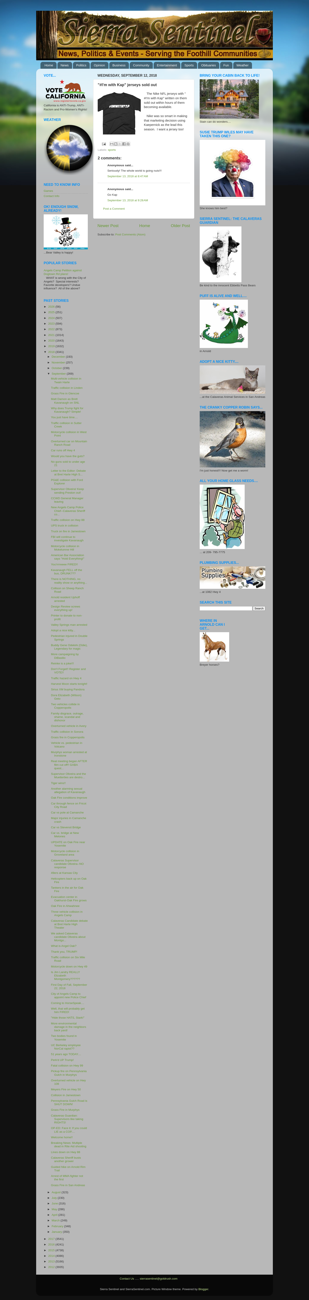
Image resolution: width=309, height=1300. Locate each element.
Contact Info (51, 196)
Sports (189, 65)
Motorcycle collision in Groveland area (65, 853)
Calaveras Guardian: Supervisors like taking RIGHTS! (67, 1119)
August (57, 1192)
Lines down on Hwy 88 (65, 1152)
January (57, 1231)
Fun (226, 65)
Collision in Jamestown (65, 1095)
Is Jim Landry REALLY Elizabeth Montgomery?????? (65, 975)
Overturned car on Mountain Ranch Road (69, 443)
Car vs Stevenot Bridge (66, 827)
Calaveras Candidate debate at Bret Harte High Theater (69, 924)
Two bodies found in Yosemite (64, 1037)
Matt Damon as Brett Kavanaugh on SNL (65, 400)
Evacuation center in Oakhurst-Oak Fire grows (69, 898)
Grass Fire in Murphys (65, 1109)
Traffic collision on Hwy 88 (68, 520)
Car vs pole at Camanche (67, 812)
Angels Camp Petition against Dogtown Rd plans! (63, 272)
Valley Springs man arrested (69, 624)
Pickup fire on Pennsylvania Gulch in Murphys (69, 1073)
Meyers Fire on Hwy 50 (66, 1089)
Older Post (180, 225)
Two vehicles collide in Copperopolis (65, 706)
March (56, 1220)
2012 (52, 1267)
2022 (52, 329)
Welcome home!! (62, 1137)
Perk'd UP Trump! (62, 1060)
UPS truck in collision (64, 525)
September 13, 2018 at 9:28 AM (127, 200)
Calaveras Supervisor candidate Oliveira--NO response (67, 864)
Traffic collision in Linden (67, 387)
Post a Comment (114, 208)
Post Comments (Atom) (130, 234)
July (55, 1197)
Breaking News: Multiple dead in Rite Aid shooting (68, 1144)
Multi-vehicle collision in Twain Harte (66, 380)
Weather (242, 65)
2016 (52, 1244)
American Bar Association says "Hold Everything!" (67, 557)
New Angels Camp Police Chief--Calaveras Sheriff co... (68, 511)
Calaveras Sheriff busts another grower (66, 1159)
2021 (52, 335)
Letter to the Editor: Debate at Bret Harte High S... (68, 472)
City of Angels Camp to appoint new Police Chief (68, 995)
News (65, 65)
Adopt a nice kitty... (63, 630)
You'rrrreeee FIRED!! (64, 564)
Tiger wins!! (58, 783)
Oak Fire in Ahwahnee (65, 906)
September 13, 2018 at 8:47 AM (127, 176)
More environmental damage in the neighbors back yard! (68, 1027)
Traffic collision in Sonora (67, 731)
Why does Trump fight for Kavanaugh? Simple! (67, 410)
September (59, 373)
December (59, 356)
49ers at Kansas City (64, 872)
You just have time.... (64, 417)
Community (141, 65)
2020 (52, 340)
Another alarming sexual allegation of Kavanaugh (68, 790)
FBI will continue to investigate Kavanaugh (67, 538)
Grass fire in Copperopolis (68, 737)
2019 (52, 346)
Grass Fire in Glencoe (65, 393)
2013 (52, 1261)
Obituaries (208, 65)
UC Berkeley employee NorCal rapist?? (66, 1047)
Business (119, 65)
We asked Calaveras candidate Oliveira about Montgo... (68, 937)
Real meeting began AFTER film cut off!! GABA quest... (69, 765)
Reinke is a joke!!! (62, 663)
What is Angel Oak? (64, 946)
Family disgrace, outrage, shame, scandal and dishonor (67, 717)
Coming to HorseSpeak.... (67, 1003)
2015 (52, 1250)
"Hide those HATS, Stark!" (68, 1017)
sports (112, 149)
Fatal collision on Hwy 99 (67, 1065)
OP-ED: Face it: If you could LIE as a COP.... (69, 1129)
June (55, 1203)
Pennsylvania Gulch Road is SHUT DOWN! (69, 1102)
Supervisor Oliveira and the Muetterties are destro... (68, 775)
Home (49, 65)
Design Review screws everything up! (65, 608)
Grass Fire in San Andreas (68, 1185)
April (55, 1214)
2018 (52, 352)
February (58, 1226)
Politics (81, 65)
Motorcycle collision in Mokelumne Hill (65, 548)
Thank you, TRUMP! (64, 951)
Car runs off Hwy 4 (63, 450)
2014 (52, 1255)
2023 (52, 323)
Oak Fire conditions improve (69, 797)
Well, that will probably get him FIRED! (68, 1010)
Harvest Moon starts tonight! (69, 683)
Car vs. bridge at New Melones (65, 834)
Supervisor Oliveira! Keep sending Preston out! (67, 490)
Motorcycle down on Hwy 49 (69, 966)
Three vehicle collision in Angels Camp (67, 913)
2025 (52, 312)
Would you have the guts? (68, 456)
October (57, 368)
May (55, 1209)
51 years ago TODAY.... (66, 1054)
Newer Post (108, 225)
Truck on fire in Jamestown (68, 531)
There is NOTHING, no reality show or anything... (69, 580)
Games (48, 190)
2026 (52, 306)
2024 (52, 318)
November (59, 362)
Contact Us (127, 1278)
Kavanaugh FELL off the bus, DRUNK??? (66, 571)
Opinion (99, 65)
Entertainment (167, 65)
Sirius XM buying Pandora (68, 689)
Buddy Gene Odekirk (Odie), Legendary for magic (69, 647)
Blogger (203, 1289)
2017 (52, 1238)
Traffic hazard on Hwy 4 (66, 678)
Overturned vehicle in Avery (69, 726)
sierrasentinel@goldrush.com (158, 1278)
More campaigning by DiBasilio (65, 656)
